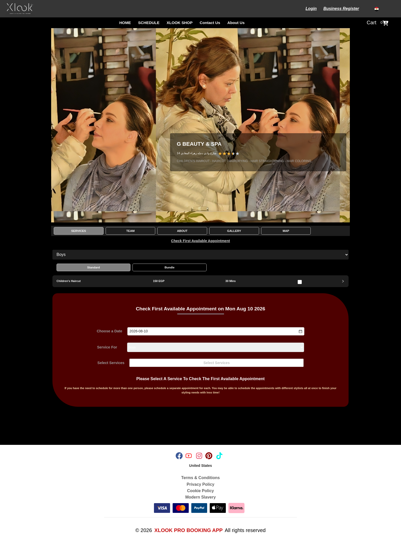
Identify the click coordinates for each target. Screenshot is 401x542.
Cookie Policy (200, 491)
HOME (125, 22)
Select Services (111, 363)
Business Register (341, 8)
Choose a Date (109, 331)
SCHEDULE (149, 22)
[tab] (200, 281)
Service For (107, 347)
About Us (236, 22)
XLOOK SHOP (180, 22)
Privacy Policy (201, 484)
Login (311, 8)
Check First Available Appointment (200, 241)
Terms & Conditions (200, 478)
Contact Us (210, 22)
